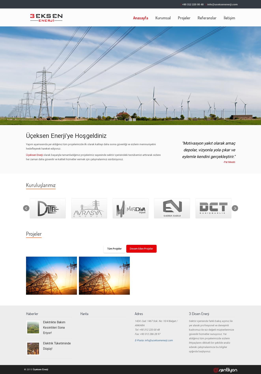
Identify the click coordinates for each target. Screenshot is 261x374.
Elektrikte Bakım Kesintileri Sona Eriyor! (54, 327)
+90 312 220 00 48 (193, 4)
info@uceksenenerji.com (222, 4)
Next (235, 208)
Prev (26, 208)
